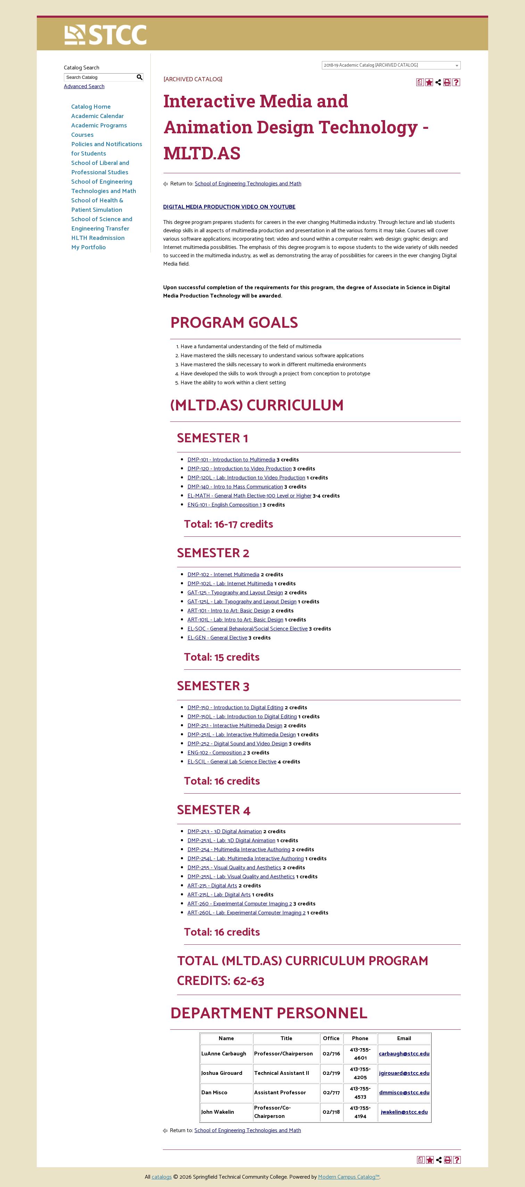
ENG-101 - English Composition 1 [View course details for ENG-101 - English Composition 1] (224, 505)
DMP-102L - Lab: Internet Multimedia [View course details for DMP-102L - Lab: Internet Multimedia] (230, 583)
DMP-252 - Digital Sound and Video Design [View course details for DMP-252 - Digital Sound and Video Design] (238, 744)
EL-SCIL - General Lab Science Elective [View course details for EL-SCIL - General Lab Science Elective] (232, 762)
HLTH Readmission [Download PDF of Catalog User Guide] (98, 238)
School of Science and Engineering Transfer (101, 224)
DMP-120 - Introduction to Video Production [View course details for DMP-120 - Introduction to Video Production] (240, 469)
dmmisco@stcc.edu (404, 1092)
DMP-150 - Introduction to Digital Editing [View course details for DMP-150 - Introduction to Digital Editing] (235, 707)
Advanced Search (84, 86)
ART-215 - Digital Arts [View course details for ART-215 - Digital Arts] (212, 886)
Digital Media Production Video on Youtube (229, 207)
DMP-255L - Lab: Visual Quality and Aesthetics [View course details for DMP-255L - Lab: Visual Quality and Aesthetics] (241, 876)
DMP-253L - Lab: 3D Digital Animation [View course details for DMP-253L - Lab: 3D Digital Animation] (231, 840)
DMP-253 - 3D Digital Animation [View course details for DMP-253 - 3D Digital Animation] (225, 831)
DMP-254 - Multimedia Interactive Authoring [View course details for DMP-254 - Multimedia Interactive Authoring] (239, 849)
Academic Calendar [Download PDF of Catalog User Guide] (97, 116)
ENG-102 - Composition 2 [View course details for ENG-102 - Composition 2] (217, 753)
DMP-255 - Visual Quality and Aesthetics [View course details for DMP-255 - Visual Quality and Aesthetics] (234, 867)
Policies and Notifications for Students (106, 149)
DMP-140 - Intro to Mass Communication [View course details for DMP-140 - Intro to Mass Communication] (235, 487)
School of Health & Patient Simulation (97, 205)
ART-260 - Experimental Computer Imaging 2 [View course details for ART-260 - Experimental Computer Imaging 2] (240, 904)
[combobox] (391, 65)
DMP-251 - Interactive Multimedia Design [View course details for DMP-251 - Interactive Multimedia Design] (235, 725)
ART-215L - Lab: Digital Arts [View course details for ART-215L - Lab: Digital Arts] (219, 895)
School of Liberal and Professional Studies (100, 168)
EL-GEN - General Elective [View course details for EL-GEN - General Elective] (217, 638)
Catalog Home (91, 107)
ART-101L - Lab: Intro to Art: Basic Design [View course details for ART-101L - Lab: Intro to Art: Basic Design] (235, 620)
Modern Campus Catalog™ (349, 1177)
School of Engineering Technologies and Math (103, 187)
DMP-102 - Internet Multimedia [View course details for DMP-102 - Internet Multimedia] (223, 574)
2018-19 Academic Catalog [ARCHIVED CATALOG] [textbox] (371, 65)
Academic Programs (99, 125)
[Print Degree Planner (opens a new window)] (420, 82)
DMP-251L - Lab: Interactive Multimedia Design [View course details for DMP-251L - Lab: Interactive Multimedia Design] (242, 734)
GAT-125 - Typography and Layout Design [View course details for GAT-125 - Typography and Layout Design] (235, 592)
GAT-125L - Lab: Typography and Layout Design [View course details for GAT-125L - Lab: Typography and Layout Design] (242, 602)
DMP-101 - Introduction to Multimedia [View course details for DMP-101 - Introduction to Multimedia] (231, 460)
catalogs (162, 1177)
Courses (82, 135)
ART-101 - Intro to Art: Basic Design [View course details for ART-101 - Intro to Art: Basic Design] (229, 611)
